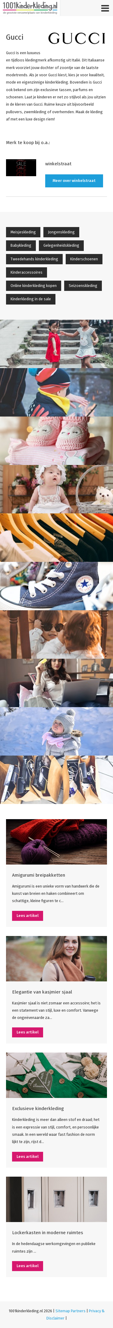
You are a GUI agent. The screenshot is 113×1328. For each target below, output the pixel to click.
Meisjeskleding (23, 232)
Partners (78, 1311)
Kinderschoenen (84, 259)
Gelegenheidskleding (61, 245)
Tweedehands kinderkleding (34, 259)
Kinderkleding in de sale (31, 299)
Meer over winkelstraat (74, 180)
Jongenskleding (61, 232)
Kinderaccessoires (26, 272)
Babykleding (21, 245)
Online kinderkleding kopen (34, 285)
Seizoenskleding (83, 285)
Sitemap (62, 1311)
